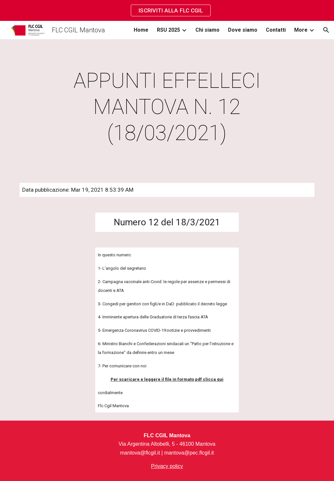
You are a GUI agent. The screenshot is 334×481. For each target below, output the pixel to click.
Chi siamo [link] (207, 30)
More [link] (301, 30)
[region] (167, 10)
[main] (167, 107)
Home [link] (141, 30)
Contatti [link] (276, 30)
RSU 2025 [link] (168, 30)
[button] (326, 30)
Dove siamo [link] (242, 30)
